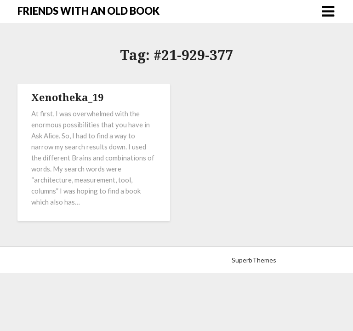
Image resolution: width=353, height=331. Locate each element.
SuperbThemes (254, 260)
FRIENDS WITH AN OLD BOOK (88, 11)
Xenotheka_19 (67, 97)
